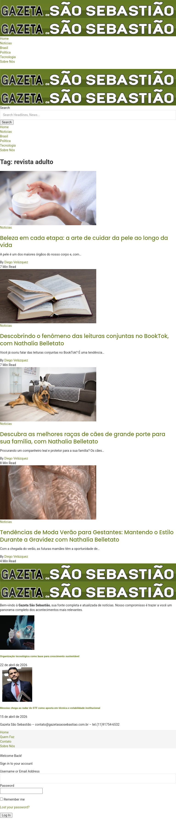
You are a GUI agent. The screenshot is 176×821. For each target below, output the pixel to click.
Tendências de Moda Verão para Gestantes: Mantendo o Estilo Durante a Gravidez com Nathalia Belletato (87, 535)
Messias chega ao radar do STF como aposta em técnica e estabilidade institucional (50, 708)
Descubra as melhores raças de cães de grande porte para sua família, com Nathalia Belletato (82, 437)
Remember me (12, 799)
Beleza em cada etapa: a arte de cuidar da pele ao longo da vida (84, 241)
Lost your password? (15, 807)
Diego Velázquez (16, 262)
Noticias (6, 227)
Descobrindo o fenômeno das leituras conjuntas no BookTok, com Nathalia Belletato (84, 339)
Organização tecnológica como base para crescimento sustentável (39, 656)
